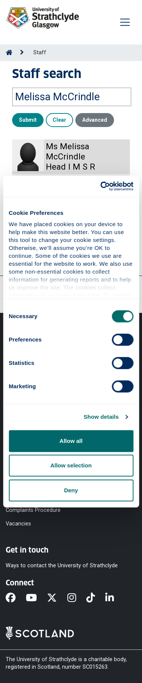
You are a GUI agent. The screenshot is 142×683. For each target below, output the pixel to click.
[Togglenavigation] (125, 22)
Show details (101, 416)
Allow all (71, 441)
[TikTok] (95, 598)
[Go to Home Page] (9, 52)
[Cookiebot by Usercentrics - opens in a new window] (101, 186)
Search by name (33, 82)
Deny (71, 490)
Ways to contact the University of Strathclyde (62, 565)
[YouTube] (36, 598)
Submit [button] (28, 120)
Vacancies (18, 524)
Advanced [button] (94, 120)
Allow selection (71, 465)
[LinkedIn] (114, 598)
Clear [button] (59, 120)
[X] (57, 598)
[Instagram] (76, 598)
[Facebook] (16, 598)
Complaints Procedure (33, 510)
